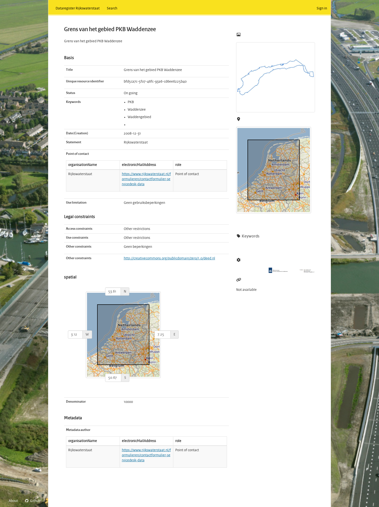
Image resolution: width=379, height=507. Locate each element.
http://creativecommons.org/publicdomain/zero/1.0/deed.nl (169, 258)
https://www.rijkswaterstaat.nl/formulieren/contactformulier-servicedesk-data (146, 179)
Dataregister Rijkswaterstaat (78, 8)
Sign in (322, 8)
